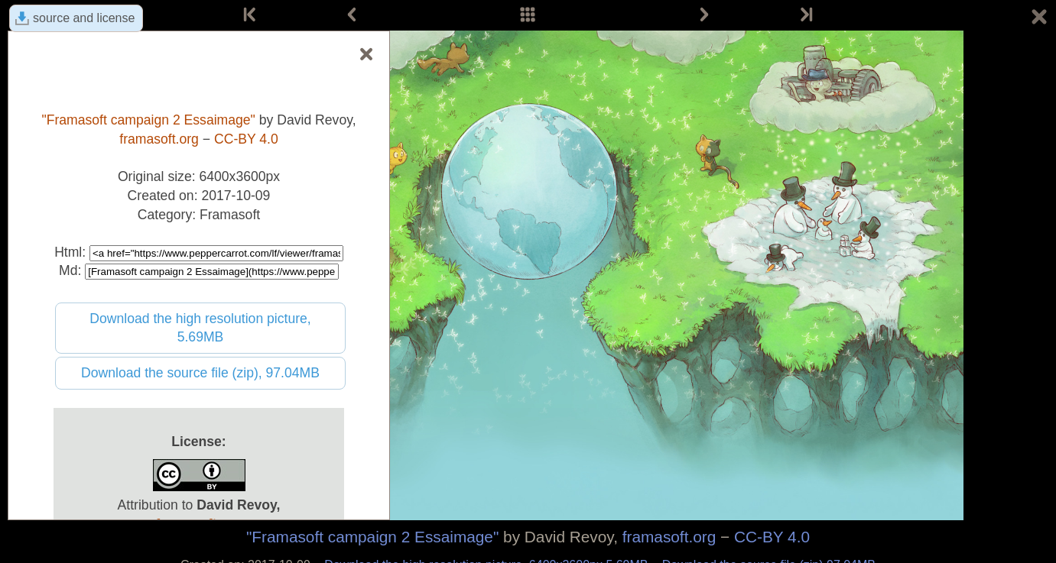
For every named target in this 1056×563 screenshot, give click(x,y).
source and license (84, 17)
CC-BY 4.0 (772, 536)
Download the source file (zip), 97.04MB (200, 372)
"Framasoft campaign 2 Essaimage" (372, 536)
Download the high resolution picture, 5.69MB (200, 328)
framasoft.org (669, 536)
